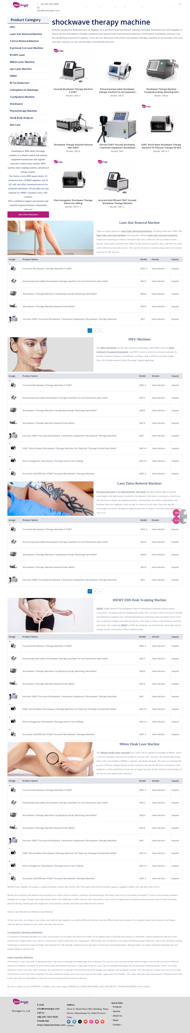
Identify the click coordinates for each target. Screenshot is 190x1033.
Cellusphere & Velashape (24, 90)
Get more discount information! (28, 215)
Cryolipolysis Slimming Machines (24, 932)
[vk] (102, 1021)
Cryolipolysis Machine (22, 97)
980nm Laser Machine (22, 62)
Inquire (175, 268)
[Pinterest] (97, 1021)
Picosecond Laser (105, 491)
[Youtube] (85, 1021)
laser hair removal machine (111, 235)
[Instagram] (91, 1021)
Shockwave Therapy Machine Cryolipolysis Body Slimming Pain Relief (161, 91)
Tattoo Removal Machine (24, 41)
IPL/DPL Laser (17, 55)
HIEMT (13, 76)
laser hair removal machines (136, 231)
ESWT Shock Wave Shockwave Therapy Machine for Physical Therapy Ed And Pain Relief (161, 146)
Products (117, 1007)
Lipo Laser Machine (21, 69)
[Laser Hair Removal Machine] (50, 238)
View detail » (158, 268)
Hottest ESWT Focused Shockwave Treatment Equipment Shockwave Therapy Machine (117, 146)
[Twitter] (80, 1021)
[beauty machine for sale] (28, 138)
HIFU (12, 27)
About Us (117, 1015)
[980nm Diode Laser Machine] (50, 759)
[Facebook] (69, 1021)
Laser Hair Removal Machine (26, 34)
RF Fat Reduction (19, 83)
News (115, 1020)
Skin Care (15, 124)
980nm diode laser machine (115, 752)
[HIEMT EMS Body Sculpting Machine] (50, 615)
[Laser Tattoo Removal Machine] (50, 498)
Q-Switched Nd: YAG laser (132, 491)
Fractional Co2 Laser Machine (26, 48)
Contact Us (118, 1024)
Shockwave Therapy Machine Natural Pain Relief (73, 146)
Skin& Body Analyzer (21, 117)
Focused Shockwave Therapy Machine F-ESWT (73, 90)
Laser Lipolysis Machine (20, 957)
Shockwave (16, 103)
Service (116, 1011)
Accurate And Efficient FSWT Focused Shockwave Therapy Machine (117, 202)
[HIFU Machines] (50, 354)
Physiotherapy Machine (23, 110)
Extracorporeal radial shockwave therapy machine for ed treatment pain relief (117, 91)
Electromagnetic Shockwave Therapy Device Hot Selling (73, 202)
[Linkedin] (74, 1021)
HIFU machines (108, 347)
